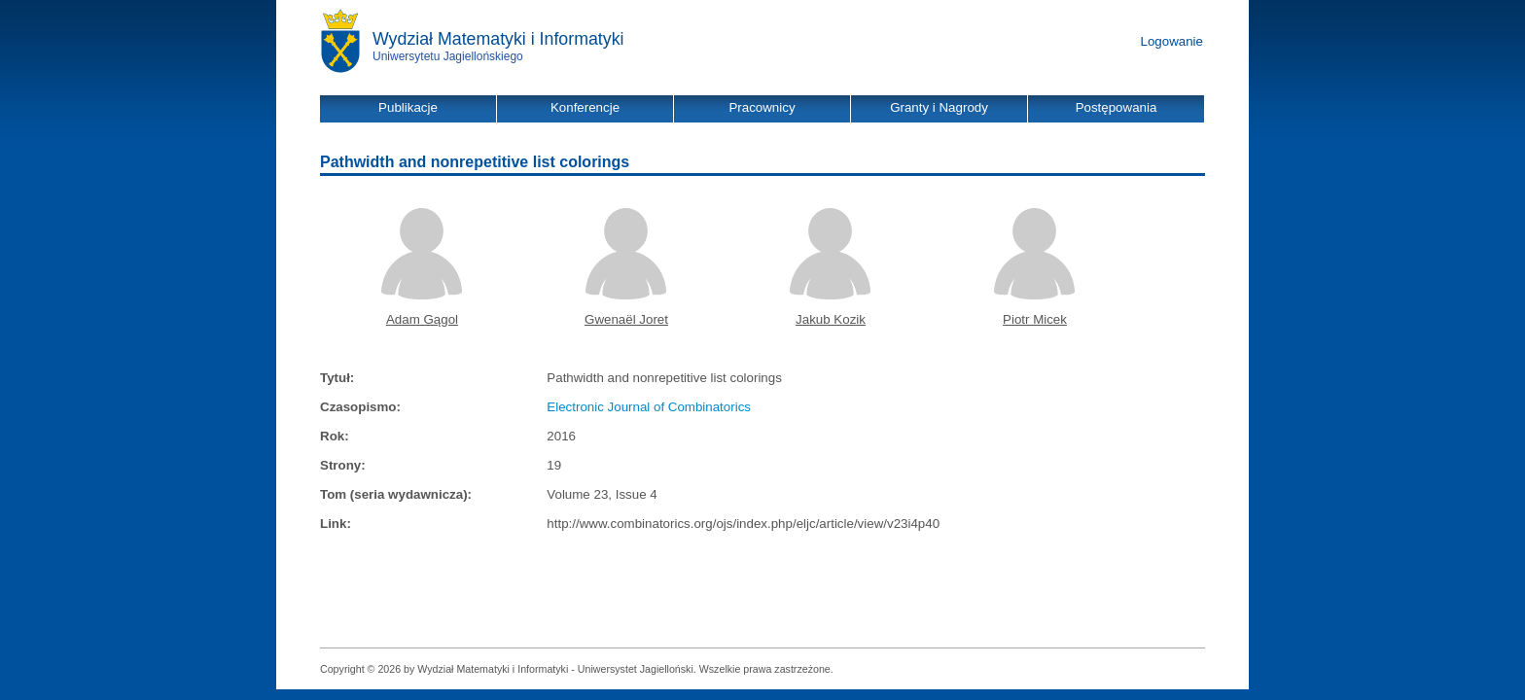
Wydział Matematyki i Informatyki (498, 39)
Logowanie (1172, 41)
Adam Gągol (422, 319)
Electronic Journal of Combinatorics (649, 407)
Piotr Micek (1035, 319)
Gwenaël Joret (626, 319)
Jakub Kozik (831, 319)
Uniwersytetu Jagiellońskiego (447, 56)
